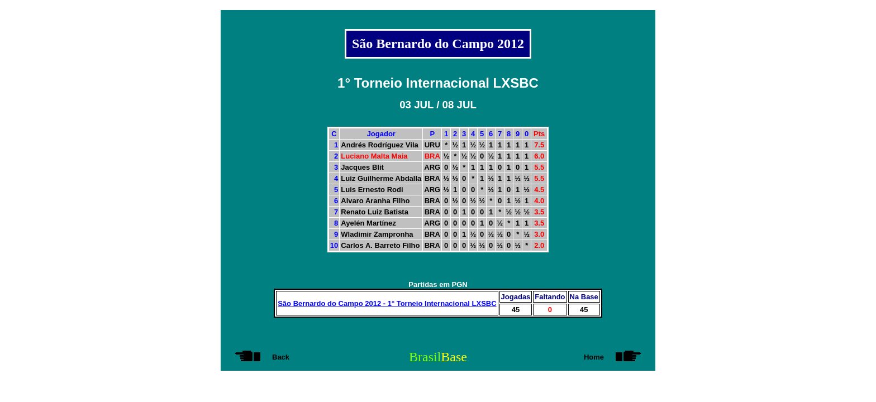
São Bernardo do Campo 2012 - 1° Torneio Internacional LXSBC (387, 303)
